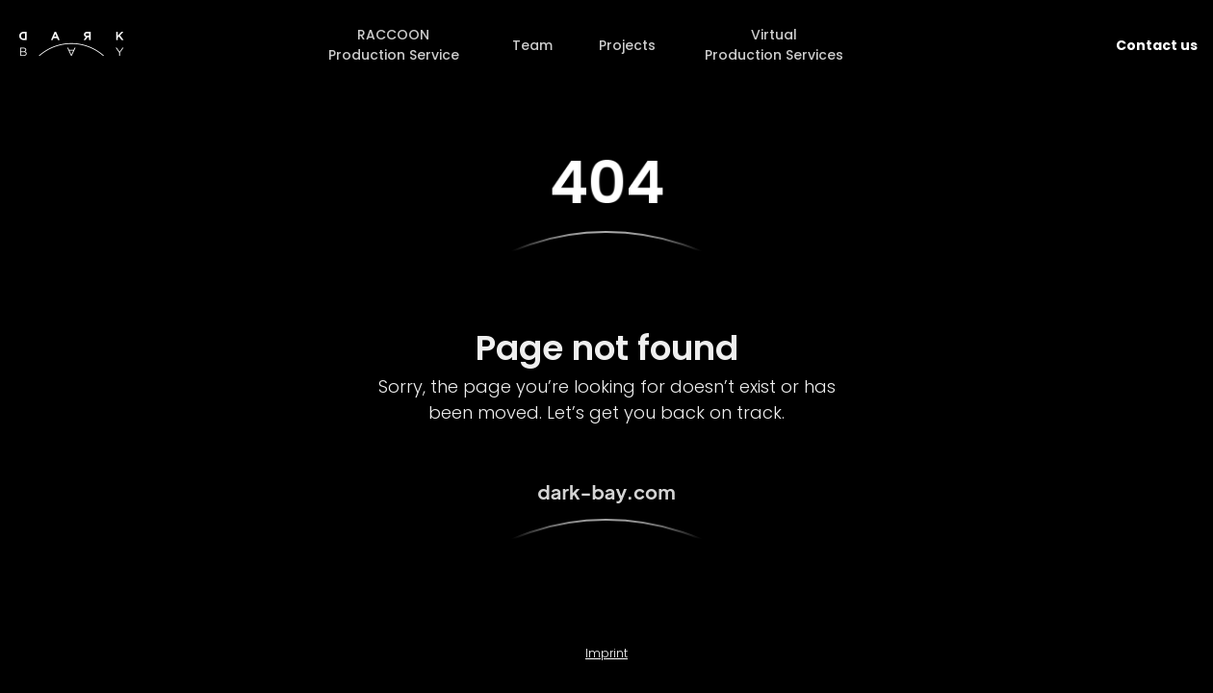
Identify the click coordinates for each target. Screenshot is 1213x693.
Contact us (1157, 45)
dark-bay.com (606, 491)
